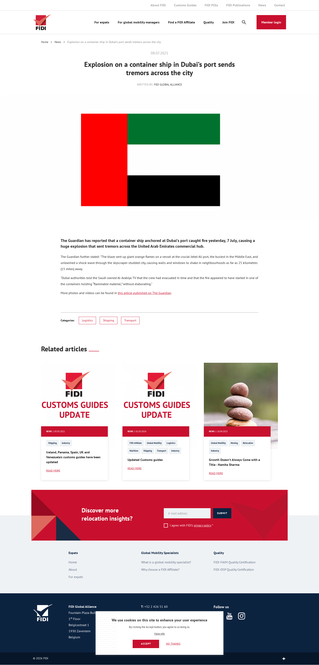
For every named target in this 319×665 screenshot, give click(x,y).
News (262, 5)
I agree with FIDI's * (191, 525)
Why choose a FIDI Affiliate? (160, 569)
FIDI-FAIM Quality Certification (235, 562)
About (73, 569)
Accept (146, 643)
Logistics (87, 320)
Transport (130, 320)
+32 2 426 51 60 (156, 607)
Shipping (108, 320)
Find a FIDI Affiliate (181, 22)
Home (44, 42)
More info (159, 633)
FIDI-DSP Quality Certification (234, 569)
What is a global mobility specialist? (166, 562)
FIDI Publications (238, 5)
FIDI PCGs (211, 5)
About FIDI (158, 5)
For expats (101, 22)
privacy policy (202, 525)
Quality (208, 22)
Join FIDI (228, 22)
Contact (279, 5)
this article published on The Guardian (144, 293)
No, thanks (173, 643)
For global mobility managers (139, 22)
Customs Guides (185, 5)
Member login (271, 22)
